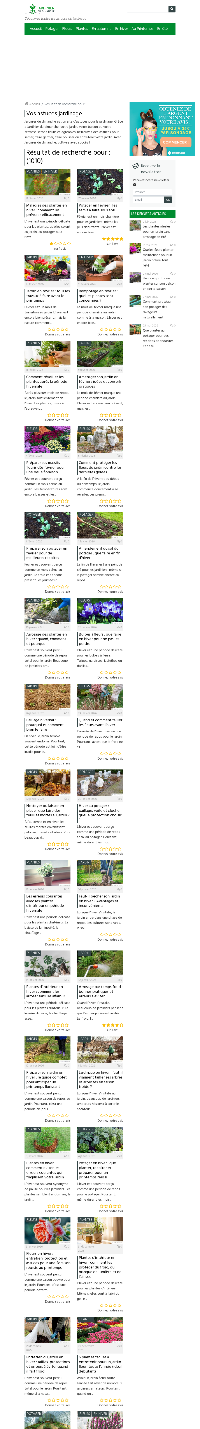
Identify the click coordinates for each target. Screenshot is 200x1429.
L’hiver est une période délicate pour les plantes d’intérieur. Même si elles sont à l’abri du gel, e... (100, 1291)
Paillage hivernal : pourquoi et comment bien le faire (45, 725)
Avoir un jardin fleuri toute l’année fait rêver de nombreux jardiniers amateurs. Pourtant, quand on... (99, 1386)
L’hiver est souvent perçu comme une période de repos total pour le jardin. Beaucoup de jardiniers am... (46, 658)
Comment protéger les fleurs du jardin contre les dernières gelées (100, 467)
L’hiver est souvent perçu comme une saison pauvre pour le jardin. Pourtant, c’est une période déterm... (47, 1282)
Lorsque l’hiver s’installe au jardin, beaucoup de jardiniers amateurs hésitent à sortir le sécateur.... (98, 1101)
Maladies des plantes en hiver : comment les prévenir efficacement (46, 210)
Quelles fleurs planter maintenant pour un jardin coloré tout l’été (158, 257)
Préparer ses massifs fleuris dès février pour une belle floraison (45, 467)
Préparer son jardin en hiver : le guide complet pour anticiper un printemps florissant (46, 1080)
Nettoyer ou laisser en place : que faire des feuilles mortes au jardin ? (48, 811)
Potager (52, 29)
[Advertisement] (100, 67)
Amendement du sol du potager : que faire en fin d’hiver (99, 553)
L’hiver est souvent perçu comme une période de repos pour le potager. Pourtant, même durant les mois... (98, 1192)
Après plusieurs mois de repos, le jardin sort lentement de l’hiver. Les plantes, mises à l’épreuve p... (47, 401)
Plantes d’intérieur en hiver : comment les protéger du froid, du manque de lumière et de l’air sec (100, 1267)
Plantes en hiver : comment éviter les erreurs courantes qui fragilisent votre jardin (45, 1170)
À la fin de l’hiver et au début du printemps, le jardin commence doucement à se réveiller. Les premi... (98, 486)
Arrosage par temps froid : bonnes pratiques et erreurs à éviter (101, 992)
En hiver (121, 29)
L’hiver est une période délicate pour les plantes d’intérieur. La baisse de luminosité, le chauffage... (47, 925)
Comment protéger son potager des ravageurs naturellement (157, 309)
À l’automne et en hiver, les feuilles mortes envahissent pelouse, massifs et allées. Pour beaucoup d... (47, 830)
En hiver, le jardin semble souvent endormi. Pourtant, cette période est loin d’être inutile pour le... (45, 744)
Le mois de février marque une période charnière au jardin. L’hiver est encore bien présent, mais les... (100, 401)
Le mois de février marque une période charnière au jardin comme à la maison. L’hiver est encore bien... (99, 315)
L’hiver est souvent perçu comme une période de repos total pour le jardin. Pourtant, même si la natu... (46, 1386)
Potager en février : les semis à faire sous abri (98, 208)
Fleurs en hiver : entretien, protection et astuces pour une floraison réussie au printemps (48, 1261)
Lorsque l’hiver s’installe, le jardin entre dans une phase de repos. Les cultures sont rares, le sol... (99, 920)
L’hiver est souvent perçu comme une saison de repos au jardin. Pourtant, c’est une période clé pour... (47, 1101)
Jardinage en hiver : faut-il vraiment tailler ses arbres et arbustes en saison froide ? (101, 1080)
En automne (102, 29)
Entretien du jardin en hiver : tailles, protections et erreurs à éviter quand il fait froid (48, 1364)
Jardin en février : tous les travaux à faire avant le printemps (48, 296)
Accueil (36, 29)
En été (162, 29)
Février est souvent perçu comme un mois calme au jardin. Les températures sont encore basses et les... (46, 486)
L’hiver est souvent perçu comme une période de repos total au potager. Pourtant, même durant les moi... (98, 834)
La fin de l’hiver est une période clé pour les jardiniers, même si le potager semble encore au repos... (99, 572)
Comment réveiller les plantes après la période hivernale (46, 382)
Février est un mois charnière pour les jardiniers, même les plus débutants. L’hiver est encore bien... (98, 224)
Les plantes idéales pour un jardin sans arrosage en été (156, 232)
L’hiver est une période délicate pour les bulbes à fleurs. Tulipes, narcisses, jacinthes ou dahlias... (100, 658)
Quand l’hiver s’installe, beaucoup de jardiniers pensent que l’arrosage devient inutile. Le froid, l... (100, 1011)
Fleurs (67, 29)
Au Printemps (143, 29)
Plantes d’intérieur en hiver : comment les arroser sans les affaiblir (45, 992)
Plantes (82, 29)
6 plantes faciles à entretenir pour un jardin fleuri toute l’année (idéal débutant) (100, 1364)
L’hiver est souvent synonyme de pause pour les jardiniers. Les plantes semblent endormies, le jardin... (47, 1192)
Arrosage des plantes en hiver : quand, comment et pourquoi (46, 639)
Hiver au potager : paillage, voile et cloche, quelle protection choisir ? (100, 813)
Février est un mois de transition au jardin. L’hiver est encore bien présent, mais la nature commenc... (46, 315)
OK (168, 199)
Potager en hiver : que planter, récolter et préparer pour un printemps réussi (97, 1170)
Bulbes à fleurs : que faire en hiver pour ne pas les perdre (100, 639)
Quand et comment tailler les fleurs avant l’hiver (100, 722)
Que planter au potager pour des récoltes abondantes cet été (158, 338)
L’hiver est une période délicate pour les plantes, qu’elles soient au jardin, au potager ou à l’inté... (47, 229)
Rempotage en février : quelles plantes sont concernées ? (98, 296)
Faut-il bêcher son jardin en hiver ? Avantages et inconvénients (99, 901)
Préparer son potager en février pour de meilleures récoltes (46, 553)
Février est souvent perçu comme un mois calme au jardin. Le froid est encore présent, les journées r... (43, 572)
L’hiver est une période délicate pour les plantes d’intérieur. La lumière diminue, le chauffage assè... (47, 1011)
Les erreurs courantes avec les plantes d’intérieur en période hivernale (45, 903)
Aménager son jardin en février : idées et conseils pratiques (100, 382)
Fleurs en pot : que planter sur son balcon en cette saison (159, 284)
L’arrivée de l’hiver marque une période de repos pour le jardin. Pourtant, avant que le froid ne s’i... (100, 739)
